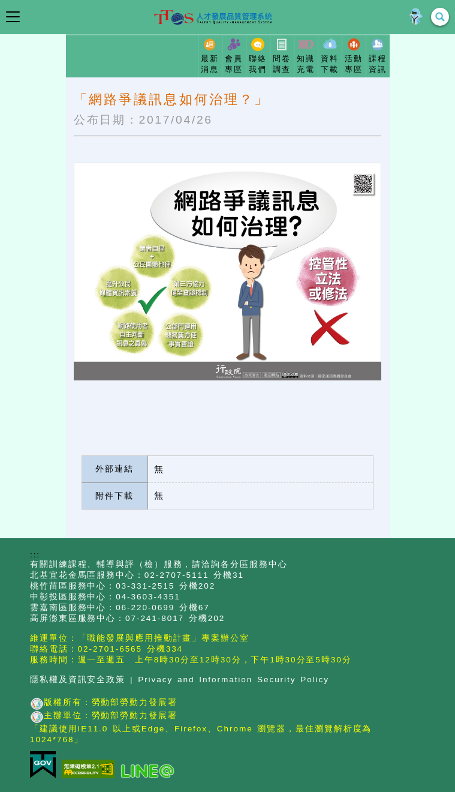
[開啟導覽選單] (13, 17)
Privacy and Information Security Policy (233, 679)
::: (35, 554)
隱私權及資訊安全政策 (77, 679)
